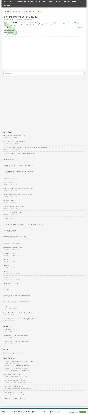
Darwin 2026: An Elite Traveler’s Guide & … (16, 301)
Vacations (19, 19)
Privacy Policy (21, 2)
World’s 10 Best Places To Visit (12, 398)
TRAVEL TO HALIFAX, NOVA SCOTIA (13, 206)
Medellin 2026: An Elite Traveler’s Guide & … (17, 295)
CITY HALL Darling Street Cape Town (14, 141)
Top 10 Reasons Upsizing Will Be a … (14, 386)
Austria (66, 2)
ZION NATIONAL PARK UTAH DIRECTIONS (21, 16)
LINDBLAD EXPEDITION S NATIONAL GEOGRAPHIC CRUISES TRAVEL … (24, 224)
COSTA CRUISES (8, 177)
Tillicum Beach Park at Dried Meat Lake (21, 361)
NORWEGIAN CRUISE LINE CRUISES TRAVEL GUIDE (18, 165)
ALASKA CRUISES (8, 183)
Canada (74, 2)
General (30, 2)
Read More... (80, 27)
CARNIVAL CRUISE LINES (10, 200)
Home (5, 2)
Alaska (51, 2)
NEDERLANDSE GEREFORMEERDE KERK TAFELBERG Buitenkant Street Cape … (26, 147)
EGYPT (5, 242)
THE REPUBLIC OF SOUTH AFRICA (13, 248)
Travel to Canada (8, 277)
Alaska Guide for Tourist (10, 283)
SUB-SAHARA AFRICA (9, 253)
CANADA (6, 289)
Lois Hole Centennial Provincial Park (14, 236)
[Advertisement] (44, 55)
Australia (59, 2)
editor (7, 19)
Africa (44, 2)
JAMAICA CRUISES (8, 159)
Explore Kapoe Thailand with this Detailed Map (17, 313)
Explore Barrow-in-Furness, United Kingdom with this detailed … (23, 318)
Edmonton (7, 5)
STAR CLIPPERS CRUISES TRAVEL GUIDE (15, 135)
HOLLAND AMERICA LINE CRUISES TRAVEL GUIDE (17, 189)
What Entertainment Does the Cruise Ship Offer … (18, 194)
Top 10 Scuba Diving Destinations (13, 392)
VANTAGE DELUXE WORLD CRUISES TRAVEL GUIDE (18, 171)
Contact (12, 2)
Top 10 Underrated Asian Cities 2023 (14, 380)
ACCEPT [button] (83, 412)
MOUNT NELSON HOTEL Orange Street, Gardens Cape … (20, 153)
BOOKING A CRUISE (9, 218)
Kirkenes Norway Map (20, 368)
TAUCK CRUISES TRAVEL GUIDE (12, 212)
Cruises (38, 2)
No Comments (29, 19)
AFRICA (5, 259)
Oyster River (16, 363)
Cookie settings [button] (73, 412)
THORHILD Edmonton (9, 230)
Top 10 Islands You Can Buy (11, 374)
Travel (14, 19)
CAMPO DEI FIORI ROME (22, 366)
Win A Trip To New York (22, 370)
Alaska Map (6, 265)
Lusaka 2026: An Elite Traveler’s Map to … (15, 307)
